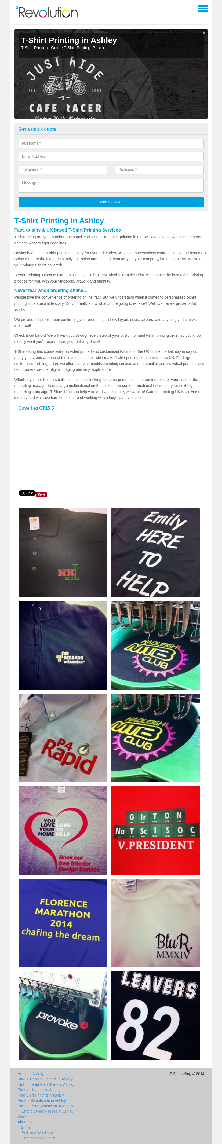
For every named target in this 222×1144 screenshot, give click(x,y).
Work (22, 1116)
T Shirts (24, 1127)
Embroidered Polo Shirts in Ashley (46, 1084)
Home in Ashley (31, 1074)
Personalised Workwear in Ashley (46, 1106)
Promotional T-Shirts (39, 1138)
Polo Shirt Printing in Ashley (41, 1095)
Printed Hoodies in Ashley (39, 1090)
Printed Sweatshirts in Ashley (42, 1100)
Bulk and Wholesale (38, 1133)
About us (25, 1122)
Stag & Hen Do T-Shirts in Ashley (45, 1079)
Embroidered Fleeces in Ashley (48, 1111)
